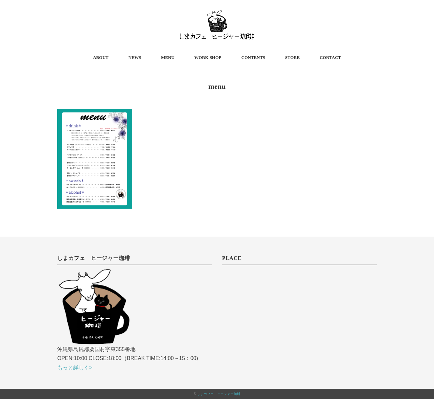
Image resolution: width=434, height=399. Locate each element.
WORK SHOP (207, 57)
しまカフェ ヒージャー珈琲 (218, 394)
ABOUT (100, 57)
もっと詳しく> (74, 367)
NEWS (134, 57)
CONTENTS (253, 57)
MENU (167, 57)
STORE (292, 57)
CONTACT (330, 57)
